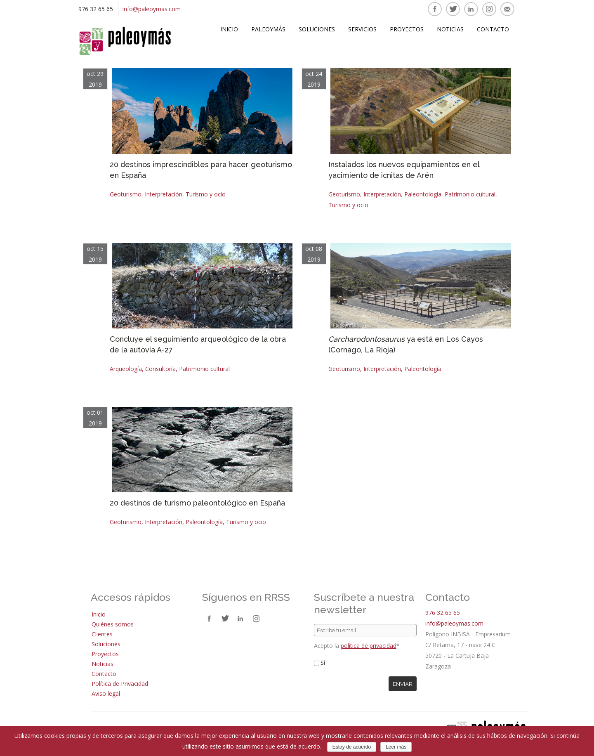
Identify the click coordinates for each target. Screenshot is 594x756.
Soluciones (317, 29)
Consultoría (160, 369)
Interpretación (163, 194)
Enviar (402, 683)
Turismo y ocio (206, 194)
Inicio (229, 29)
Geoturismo (125, 194)
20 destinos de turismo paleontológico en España (197, 502)
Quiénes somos (113, 624)
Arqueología (126, 369)
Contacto (493, 29)
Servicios (362, 29)
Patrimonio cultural (470, 194)
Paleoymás (268, 29)
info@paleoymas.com (152, 9)
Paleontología (422, 194)
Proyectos (407, 29)
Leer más (396, 747)
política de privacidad (368, 646)
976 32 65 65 (442, 613)
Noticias (450, 29)
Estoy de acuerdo (351, 747)
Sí (323, 662)
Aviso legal (106, 693)
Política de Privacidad (120, 683)
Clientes (102, 634)
